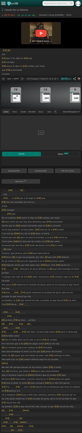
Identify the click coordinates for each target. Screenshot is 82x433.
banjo (41, 112)
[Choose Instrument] (55, 112)
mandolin (32, 112)
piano (15, 112)
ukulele (23, 112)
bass (49, 112)
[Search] (71, 3)
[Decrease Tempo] (3, 78)
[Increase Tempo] (22, 78)
